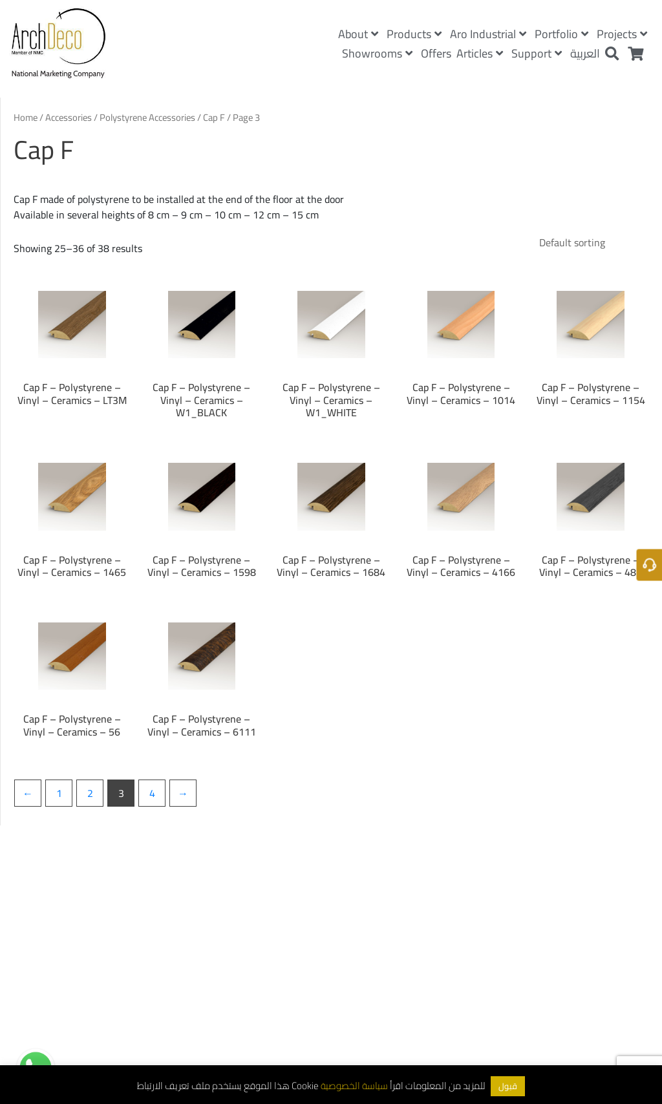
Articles (479, 53)
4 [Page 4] (152, 793)
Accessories (68, 117)
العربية (585, 53)
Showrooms (377, 53)
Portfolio (561, 34)
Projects (622, 34)
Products (414, 34)
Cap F (214, 117)
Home (25, 117)
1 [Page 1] (59, 793)
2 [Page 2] (90, 793)
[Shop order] (588, 242)
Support (536, 53)
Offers (436, 53)
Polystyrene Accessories (147, 117)
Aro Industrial (488, 34)
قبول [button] (507, 1086)
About (358, 34)
